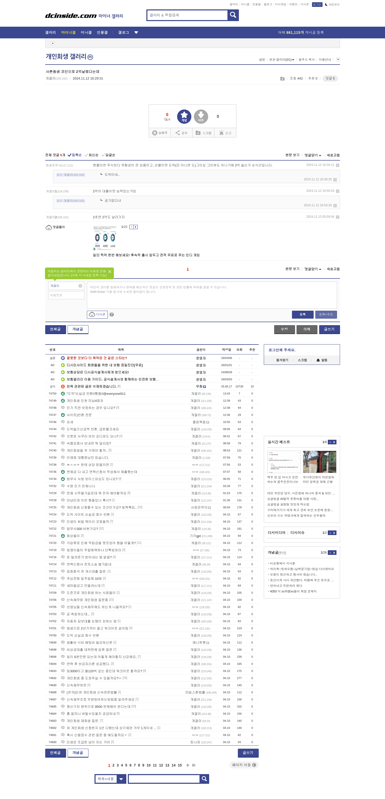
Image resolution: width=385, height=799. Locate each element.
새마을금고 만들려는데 (81, 586)
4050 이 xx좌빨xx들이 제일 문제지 (293, 591)
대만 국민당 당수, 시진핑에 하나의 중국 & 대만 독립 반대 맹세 (301, 493)
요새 (67, 422)
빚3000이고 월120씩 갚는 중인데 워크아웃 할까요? (101, 671)
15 (180, 765)
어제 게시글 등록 (301, 32)
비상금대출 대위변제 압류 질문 (86, 650)
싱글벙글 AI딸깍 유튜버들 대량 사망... (293, 499)
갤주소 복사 (307, 59)
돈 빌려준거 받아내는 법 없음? (86, 557)
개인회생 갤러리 (69, 57)
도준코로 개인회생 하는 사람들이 (88, 593)
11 (155, 765)
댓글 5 (330, 78)
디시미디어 (277, 533)
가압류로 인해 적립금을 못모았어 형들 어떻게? (98, 543)
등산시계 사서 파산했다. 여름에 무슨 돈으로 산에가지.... (303, 580)
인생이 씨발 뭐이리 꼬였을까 (85, 522)
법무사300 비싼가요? (79, 529)
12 (161, 765)
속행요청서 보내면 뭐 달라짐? (86, 443)
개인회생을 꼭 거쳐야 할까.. (84, 450)
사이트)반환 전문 (76, 415)
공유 (182, 132)
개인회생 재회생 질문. (80, 721)
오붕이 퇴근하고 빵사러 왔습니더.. (293, 574)
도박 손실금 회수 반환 (80, 635)
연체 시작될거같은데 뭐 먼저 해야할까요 (93, 493)
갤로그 (268, 4)
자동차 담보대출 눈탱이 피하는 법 (88, 621)
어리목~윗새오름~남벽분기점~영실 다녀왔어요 (302, 569)
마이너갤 (68, 32)
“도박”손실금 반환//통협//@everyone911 (93, 394)
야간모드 (332, 4)
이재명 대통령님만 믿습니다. (85, 458)
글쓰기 (329, 329)
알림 (321, 360)
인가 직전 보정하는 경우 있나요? (88, 408)
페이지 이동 (244, 765)
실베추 (160, 133)
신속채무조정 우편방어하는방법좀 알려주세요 (97, 699)
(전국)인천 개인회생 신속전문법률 (89, 692)
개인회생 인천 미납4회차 (82, 401)
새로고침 (333, 155)
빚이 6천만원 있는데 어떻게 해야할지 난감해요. (99, 657)
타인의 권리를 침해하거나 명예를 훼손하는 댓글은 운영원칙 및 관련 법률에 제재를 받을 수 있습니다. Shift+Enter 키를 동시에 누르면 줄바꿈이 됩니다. (158, 290)
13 (167, 765)
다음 (188, 765)
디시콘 (305, 4)
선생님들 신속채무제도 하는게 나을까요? (94, 607)
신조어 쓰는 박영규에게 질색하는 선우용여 (296, 516)
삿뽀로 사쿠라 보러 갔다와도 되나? (89, 436)
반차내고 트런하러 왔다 (286, 586)
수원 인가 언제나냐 (78, 486)
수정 (284, 329)
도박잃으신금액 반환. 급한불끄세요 (90, 429)
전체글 (55, 329)
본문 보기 (292, 155)
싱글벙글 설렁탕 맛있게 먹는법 (288, 504)
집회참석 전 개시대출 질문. (83, 571)
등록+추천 (326, 314)
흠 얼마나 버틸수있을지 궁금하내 (88, 714)
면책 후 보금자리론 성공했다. (85, 664)
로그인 (317, 4)
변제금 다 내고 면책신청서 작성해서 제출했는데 (99, 472)
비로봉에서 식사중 (282, 563)
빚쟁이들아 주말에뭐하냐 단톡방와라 (91, 550)
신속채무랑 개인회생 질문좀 (84, 600)
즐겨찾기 (282, 360)
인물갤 (256, 4)
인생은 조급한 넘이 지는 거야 (85, 742)
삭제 (337, 165)
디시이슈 (297, 533)
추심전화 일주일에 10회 (81, 579)
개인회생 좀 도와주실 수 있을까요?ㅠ (91, 678)
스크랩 (282, 78)
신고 (225, 132)
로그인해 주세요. (282, 350)
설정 (262, 59)
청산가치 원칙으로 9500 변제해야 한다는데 (95, 707)
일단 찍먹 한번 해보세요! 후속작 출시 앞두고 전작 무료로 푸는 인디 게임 (146, 255)
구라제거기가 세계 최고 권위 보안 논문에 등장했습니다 (301, 510)
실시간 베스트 (279, 442)
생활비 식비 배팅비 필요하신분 (86, 643)
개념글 (77, 329)
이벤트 (293, 4)
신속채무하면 (73, 685)
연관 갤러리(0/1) (281, 59)
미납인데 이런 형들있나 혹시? (86, 500)
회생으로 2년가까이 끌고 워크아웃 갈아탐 (94, 628)
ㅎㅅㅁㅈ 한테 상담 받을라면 (85, 465)
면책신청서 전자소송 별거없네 (86, 564)
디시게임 (280, 4)
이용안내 (325, 59)
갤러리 (234, 4)
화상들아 (70, 536)
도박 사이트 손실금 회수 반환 (85, 514)
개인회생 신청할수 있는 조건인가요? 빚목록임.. (99, 507)
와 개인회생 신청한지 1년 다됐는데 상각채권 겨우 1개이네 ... (108, 728)
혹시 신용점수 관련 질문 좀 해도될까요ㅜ (94, 735)
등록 (303, 314)
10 (149, 765)
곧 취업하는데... (75, 614)
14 (174, 765)
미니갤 (245, 4)
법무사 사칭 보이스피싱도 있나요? (89, 479)
